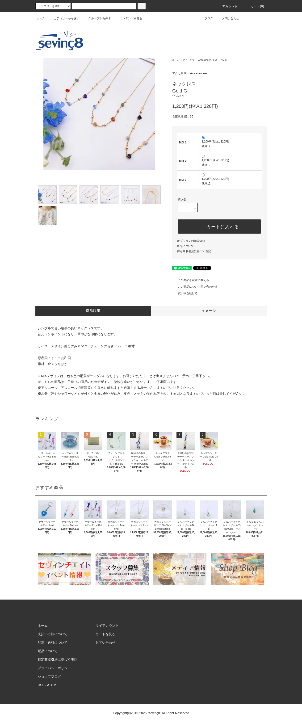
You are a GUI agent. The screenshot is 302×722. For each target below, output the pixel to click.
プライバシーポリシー (54, 668)
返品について (185, 246)
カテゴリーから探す (63, 18)
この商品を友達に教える (190, 280)
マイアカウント (107, 625)
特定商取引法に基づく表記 (194, 251)
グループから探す (97, 18)
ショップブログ (49, 676)
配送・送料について (52, 642)
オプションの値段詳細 (191, 241)
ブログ (206, 18)
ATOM (51, 685)
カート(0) (254, 6)
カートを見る (105, 634)
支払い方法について (52, 634)
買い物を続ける (185, 293)
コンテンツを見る (128, 18)
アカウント (227, 6)
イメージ (208, 311)
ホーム (41, 18)
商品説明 (93, 311)
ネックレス (221, 60)
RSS (41, 685)
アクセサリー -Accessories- (197, 60)
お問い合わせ (227, 18)
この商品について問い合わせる (195, 286)
